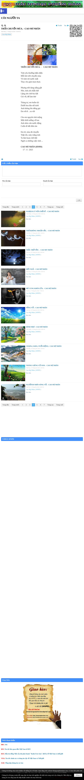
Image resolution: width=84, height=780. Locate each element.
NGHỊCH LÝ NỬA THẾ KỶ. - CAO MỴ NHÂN (42, 211)
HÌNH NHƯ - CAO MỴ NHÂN (37, 327)
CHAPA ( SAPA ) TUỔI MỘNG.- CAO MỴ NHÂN (43, 346)
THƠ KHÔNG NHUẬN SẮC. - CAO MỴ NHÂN (43, 231)
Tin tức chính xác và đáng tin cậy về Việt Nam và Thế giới (24, 758)
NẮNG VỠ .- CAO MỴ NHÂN (36, 308)
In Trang (2, 159)
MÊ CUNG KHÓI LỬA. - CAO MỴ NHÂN (41, 288)
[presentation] (18, 192)
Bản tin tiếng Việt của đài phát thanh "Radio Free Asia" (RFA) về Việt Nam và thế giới (34, 754)
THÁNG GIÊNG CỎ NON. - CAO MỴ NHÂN (42, 365)
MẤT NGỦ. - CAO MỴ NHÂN (36, 269)
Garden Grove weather (42, 436)
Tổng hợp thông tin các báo (14, 763)
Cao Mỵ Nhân (6, 34)
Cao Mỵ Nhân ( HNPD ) (33, 216)
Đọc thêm (28, 219)
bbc (6, 744)
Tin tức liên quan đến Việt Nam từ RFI (18, 749)
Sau (65, 25)
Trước (60, 25)
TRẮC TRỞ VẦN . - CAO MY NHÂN (39, 250)
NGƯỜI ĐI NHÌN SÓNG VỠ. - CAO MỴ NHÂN (43, 385)
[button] (3, 11)
